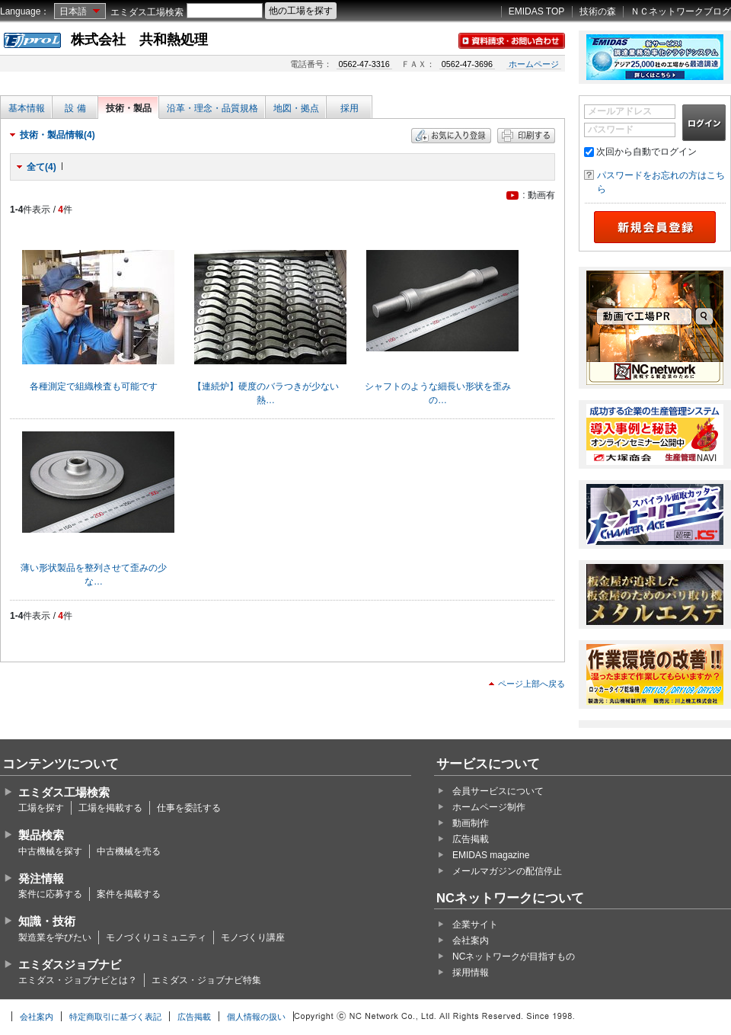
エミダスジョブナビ (69, 964)
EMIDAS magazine (490, 855)
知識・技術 (46, 921)
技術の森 (597, 11)
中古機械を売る (129, 851)
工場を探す (41, 808)
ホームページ (534, 64)
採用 (349, 108)
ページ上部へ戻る (531, 683)
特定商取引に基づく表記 (115, 1016)
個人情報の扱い (256, 1016)
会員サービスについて (498, 791)
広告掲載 (470, 839)
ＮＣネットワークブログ (680, 11)
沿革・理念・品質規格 (212, 108)
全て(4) (41, 167)
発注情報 (41, 878)
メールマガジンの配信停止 (507, 871)
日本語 (73, 11)
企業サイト (475, 924)
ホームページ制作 (488, 807)
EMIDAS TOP (537, 11)
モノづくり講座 (253, 937)
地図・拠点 (296, 108)
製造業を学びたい (54, 937)
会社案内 (470, 940)
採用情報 (470, 972)
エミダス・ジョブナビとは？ (77, 980)
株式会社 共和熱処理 (139, 39)
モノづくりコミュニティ (156, 937)
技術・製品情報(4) (57, 135)
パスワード (611, 129)
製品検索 (41, 834)
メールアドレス (620, 111)
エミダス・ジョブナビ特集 (206, 980)
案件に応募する (50, 894)
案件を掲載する (129, 894)
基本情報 (26, 108)
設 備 (75, 108)
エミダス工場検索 (147, 12)
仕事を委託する (189, 808)
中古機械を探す (50, 851)
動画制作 (470, 823)
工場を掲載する (110, 808)
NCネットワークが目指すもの (513, 956)
